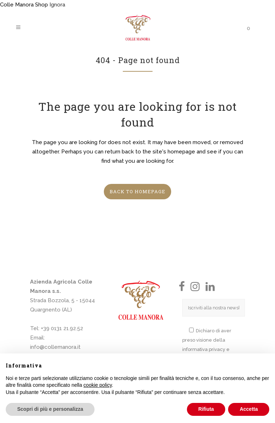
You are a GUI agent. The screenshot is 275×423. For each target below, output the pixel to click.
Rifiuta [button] (206, 409)
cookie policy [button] (97, 385)
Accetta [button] (249, 409)
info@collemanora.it (55, 347)
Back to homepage (137, 191)
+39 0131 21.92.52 (62, 328)
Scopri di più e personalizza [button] (50, 409)
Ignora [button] (57, 4)
